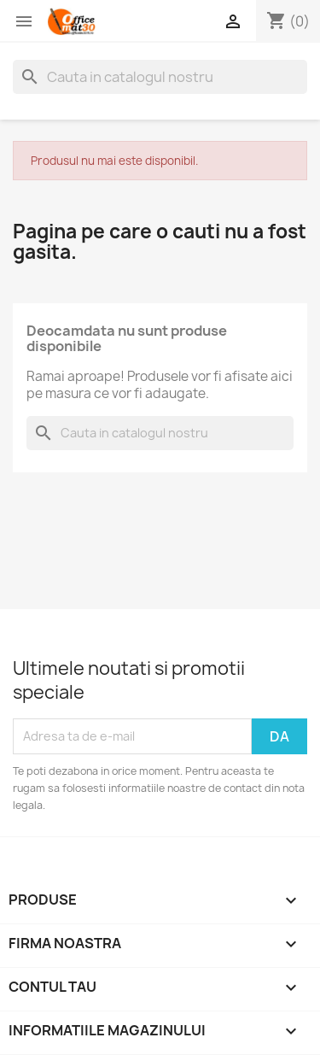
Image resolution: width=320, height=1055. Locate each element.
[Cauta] (160, 77)
